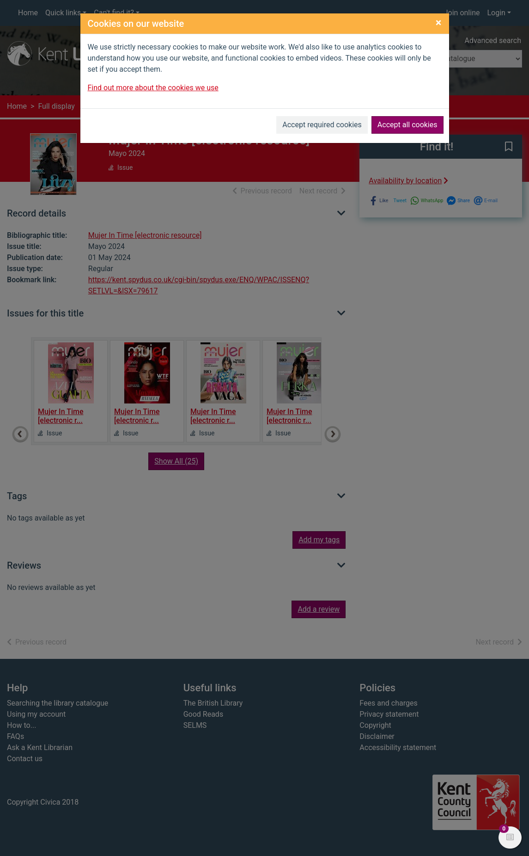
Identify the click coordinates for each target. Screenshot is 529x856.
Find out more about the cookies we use (153, 87)
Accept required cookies (322, 124)
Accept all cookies (407, 124)
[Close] (438, 23)
